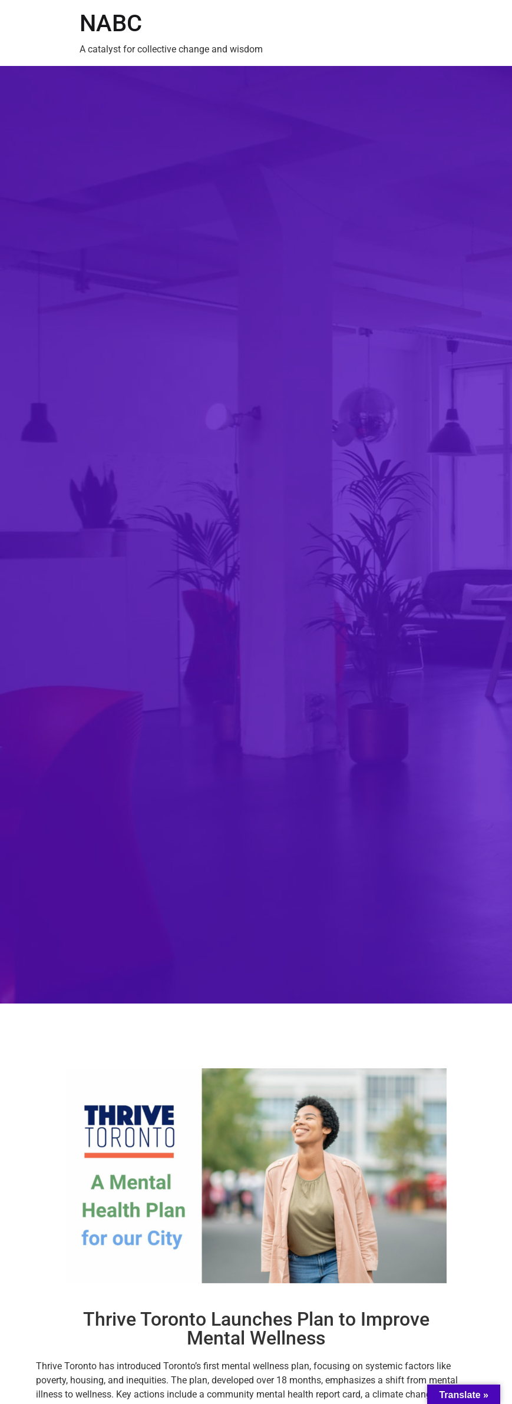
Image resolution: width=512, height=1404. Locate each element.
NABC (111, 23)
